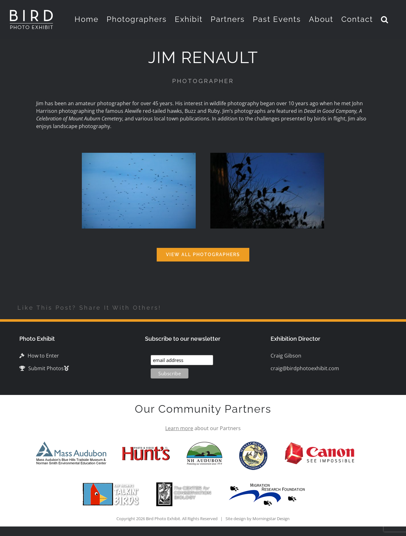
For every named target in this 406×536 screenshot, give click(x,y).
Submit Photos (41, 368)
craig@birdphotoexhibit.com (305, 368)
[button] (385, 19)
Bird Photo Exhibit (163, 518)
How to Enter (39, 355)
